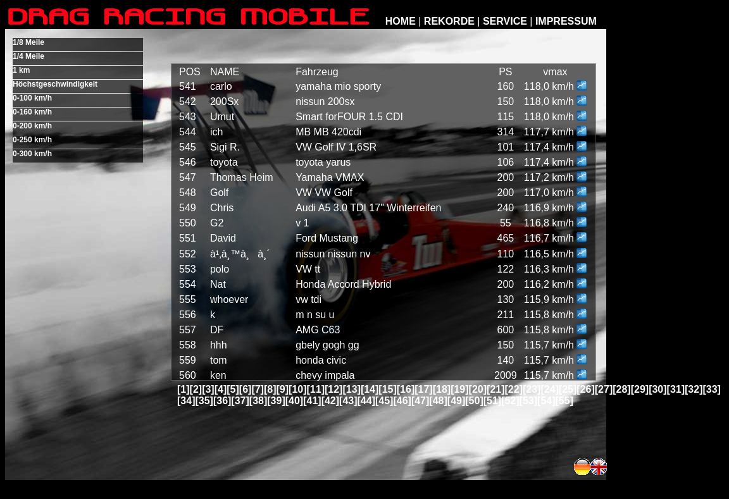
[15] (387, 389)
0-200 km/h (32, 125)
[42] (330, 400)
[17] (423, 389)
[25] (567, 389)
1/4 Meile (28, 56)
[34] (186, 400)
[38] (258, 400)
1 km (21, 70)
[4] (221, 389)
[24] (549, 389)
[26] (585, 389)
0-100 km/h (32, 98)
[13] (351, 389)
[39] (276, 400)
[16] (405, 389)
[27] (604, 389)
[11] (316, 389)
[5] (233, 389)
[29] (640, 389)
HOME (400, 21)
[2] (196, 389)
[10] (297, 389)
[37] (240, 400)
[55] (564, 400)
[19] (459, 389)
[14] (369, 389)
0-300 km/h (32, 153)
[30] (657, 389)
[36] (222, 400)
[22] (514, 389)
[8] (270, 389)
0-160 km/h (32, 112)
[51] (492, 400)
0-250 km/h (32, 139)
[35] (204, 400)
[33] (711, 389)
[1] (183, 389)
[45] (384, 400)
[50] (474, 400)
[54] (546, 400)
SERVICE (505, 21)
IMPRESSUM (566, 21)
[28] (621, 389)
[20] (478, 389)
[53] (528, 400)
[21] (495, 389)
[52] (510, 400)
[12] (333, 389)
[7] (257, 389)
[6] (245, 389)
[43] (348, 400)
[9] (283, 389)
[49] (456, 400)
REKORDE (449, 21)
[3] (208, 389)
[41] (312, 400)
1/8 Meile (28, 42)
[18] (442, 389)
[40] (294, 400)
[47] (420, 400)
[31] (676, 389)
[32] (693, 389)
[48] (438, 400)
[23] (531, 389)
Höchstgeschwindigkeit (55, 84)
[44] (366, 400)
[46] (402, 400)
